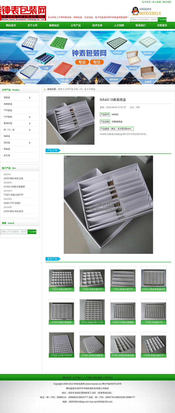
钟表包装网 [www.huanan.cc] (88, 384)
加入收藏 (156, 2)
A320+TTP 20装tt (12, 203)
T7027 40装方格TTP (13, 195)
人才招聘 (119, 25)
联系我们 (141, 25)
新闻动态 (54, 25)
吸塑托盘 (8, 123)
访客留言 (162, 25)
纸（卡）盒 (9, 129)
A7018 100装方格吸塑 (14, 186)
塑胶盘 (7, 97)
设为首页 (146, 2)
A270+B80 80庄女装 (13, 178)
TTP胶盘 (8, 110)
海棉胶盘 (8, 104)
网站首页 (11, 25)
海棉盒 (7, 136)
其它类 (7, 155)
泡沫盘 (7, 142)
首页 (60, 89)
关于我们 (77, 377)
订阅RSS (108, 377)
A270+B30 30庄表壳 (13, 211)
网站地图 (166, 2)
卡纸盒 (92, 89)
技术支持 (97, 25)
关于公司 (33, 25)
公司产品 (76, 25)
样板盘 (7, 149)
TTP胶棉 (8, 117)
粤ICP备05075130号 (112, 384)
